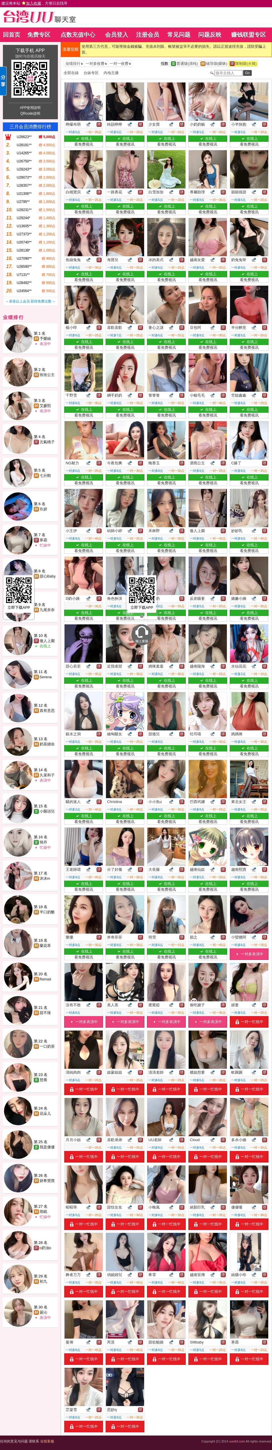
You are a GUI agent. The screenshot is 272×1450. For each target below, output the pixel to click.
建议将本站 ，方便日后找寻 (34, 3)
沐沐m (45, 878)
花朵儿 (45, 1113)
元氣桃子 (47, 442)
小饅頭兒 (47, 811)
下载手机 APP (30, 50)
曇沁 (43, 1312)
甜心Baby (48, 576)
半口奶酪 (47, 912)
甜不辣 (45, 1013)
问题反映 (209, 35)
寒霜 (43, 540)
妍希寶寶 (47, 1180)
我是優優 (47, 1147)
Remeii (45, 979)
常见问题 (178, 35)
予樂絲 (45, 338)
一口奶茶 (47, 1046)
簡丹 (43, 842)
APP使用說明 (30, 108)
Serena (46, 677)
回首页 (11, 35)
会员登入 (116, 35)
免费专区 (38, 35)
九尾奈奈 (47, 610)
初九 (43, 1281)
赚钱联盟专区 (248, 35)
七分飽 (45, 475)
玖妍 (43, 509)
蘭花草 (45, 945)
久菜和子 (47, 775)
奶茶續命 (47, 744)
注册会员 (147, 35)
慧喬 (43, 1080)
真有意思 (47, 710)
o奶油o (45, 1248)
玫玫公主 (47, 375)
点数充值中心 (77, 35)
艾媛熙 (45, 406)
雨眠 (43, 1211)
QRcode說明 (30, 113)
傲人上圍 (47, 641)
